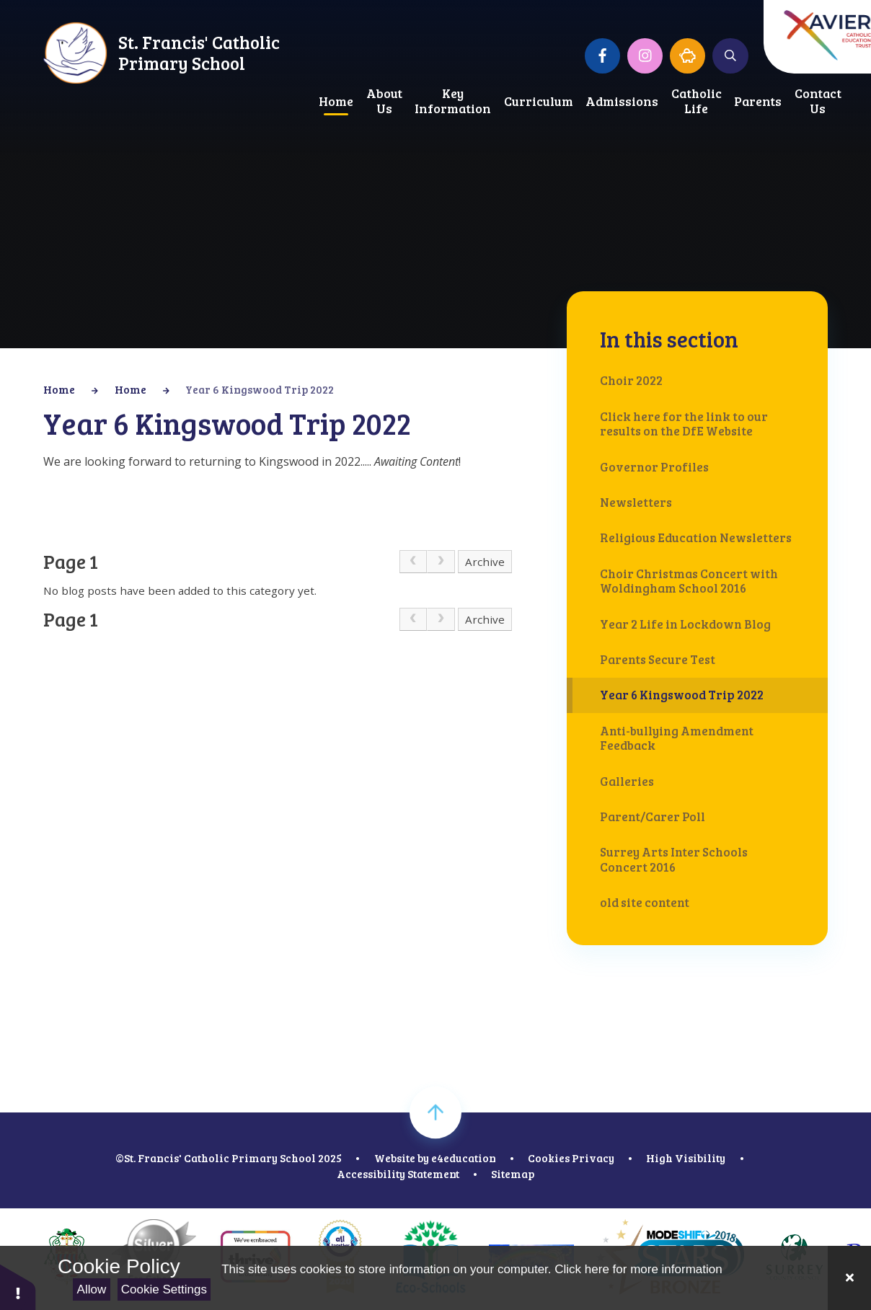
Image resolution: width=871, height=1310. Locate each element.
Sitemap (512, 1174)
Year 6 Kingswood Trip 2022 (259, 389)
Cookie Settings (164, 1289)
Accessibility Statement (398, 1174)
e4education (463, 1158)
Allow (92, 1289)
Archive (485, 561)
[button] (18, 1286)
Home (59, 389)
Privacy (593, 1158)
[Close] (849, 1278)
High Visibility (685, 1158)
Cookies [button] (549, 1158)
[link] (413, 561)
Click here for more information (638, 1269)
